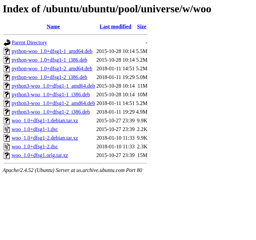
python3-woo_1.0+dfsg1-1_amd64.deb (53, 86)
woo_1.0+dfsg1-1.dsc (35, 129)
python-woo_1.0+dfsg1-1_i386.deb (49, 60)
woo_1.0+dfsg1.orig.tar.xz (40, 155)
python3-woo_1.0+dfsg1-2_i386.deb (51, 112)
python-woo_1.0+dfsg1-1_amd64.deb (52, 51)
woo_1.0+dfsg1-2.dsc (35, 146)
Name (53, 26)
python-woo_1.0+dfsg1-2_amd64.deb (52, 68)
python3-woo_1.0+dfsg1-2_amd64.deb (53, 103)
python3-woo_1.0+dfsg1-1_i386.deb (51, 94)
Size (141, 26)
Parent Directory (29, 42)
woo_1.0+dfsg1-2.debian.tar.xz (45, 138)
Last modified (115, 26)
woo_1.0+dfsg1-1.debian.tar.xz (45, 120)
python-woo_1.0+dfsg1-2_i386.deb (49, 77)
